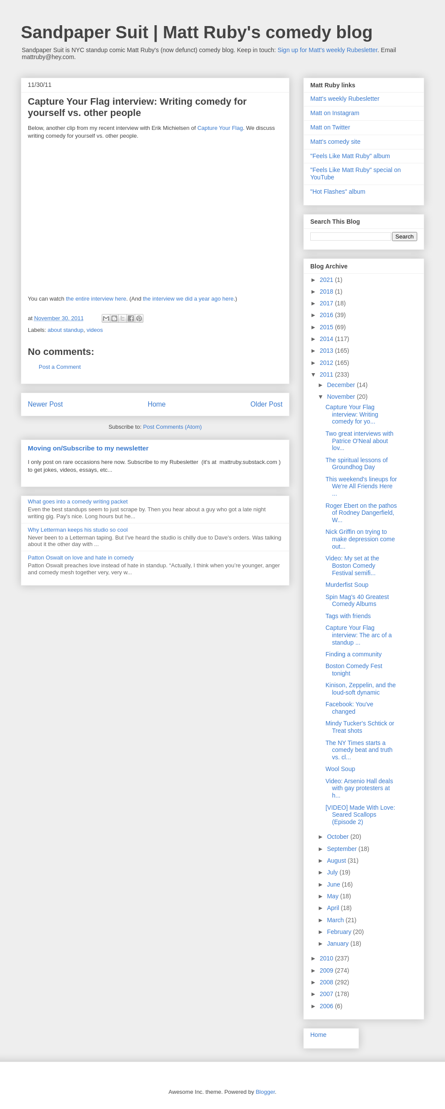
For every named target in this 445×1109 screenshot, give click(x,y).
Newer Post (45, 404)
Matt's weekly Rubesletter (344, 98)
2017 (327, 303)
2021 (327, 279)
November (341, 396)
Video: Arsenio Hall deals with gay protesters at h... (359, 788)
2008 (327, 982)
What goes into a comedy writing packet (78, 501)
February (340, 931)
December (341, 384)
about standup (65, 330)
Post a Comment (60, 367)
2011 (327, 374)
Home (157, 404)
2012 (327, 362)
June (334, 884)
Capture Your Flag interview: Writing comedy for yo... (351, 414)
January (338, 943)
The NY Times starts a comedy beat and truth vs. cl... (358, 750)
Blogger (265, 1092)
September (342, 848)
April (334, 907)
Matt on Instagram (334, 112)
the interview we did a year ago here (188, 298)
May (333, 896)
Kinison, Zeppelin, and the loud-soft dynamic (360, 689)
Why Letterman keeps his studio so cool (78, 529)
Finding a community (353, 654)
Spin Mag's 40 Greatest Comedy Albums (357, 600)
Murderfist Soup (347, 584)
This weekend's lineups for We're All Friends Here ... (361, 486)
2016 (327, 314)
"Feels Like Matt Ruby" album (350, 155)
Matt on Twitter (330, 127)
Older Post (266, 404)
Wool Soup (340, 768)
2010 (327, 958)
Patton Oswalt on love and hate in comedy (81, 557)
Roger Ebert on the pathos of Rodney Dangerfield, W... (361, 513)
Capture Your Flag (220, 128)
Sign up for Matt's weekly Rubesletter (328, 49)
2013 (327, 350)
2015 (327, 327)
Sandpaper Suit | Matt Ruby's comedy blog (197, 32)
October (338, 836)
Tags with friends (348, 615)
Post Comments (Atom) (172, 427)
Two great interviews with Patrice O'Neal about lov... (359, 441)
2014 (327, 338)
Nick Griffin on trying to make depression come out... (360, 539)
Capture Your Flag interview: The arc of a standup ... (358, 635)
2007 (327, 993)
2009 (327, 970)
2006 (327, 1006)
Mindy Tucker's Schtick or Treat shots (359, 727)
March (336, 920)
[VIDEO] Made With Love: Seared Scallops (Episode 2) (360, 815)
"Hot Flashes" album (337, 191)
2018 (327, 291)
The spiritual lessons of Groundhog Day (356, 464)
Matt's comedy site (335, 141)
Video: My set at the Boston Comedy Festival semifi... (352, 565)
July (333, 872)
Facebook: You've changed (349, 708)
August (337, 860)
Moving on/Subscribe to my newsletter (88, 448)
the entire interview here (96, 298)
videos (94, 330)
